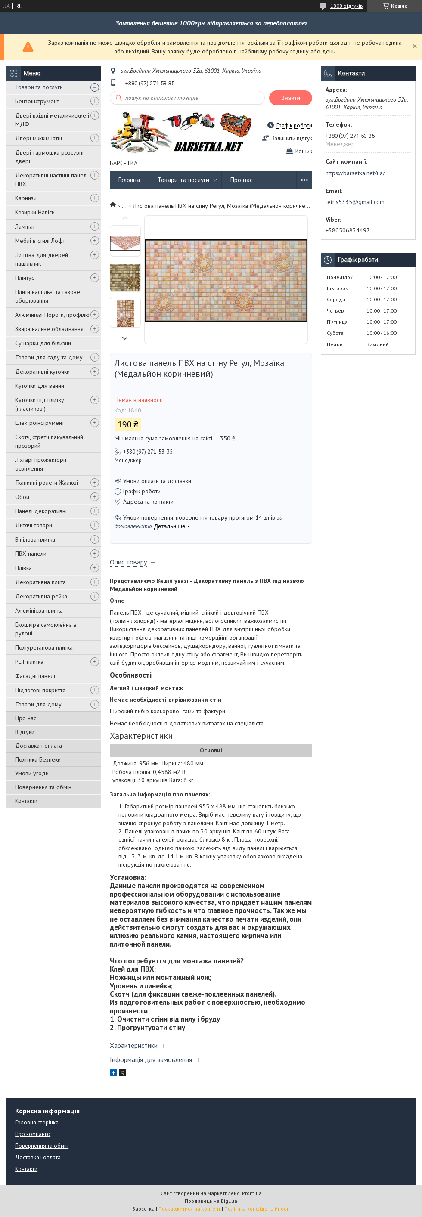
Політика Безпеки (38, 759)
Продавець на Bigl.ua (211, 1201)
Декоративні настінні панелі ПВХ (51, 179)
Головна (129, 180)
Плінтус (24, 278)
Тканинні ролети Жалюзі (46, 482)
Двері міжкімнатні (38, 138)
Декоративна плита (40, 582)
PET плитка (29, 662)
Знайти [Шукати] (290, 98)
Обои (22, 497)
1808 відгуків (346, 6)
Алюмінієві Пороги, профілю (52, 315)
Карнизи (26, 198)
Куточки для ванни (39, 386)
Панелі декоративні (41, 511)
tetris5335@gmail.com (355, 202)
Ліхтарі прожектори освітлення (40, 464)
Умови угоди (32, 773)
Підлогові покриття (40, 690)
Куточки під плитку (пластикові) (39, 404)
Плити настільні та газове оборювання (47, 296)
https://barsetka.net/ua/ (355, 173)
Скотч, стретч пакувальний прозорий (49, 441)
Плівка (23, 568)
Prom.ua (252, 1193)
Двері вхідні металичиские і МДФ (52, 119)
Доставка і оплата (38, 745)
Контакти (26, 801)
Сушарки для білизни (43, 343)
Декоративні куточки (42, 371)
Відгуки (24, 732)
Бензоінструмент (37, 101)
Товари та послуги (39, 87)
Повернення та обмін (43, 787)
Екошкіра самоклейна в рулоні (46, 629)
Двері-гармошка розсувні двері (49, 157)
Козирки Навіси (35, 212)
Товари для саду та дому (49, 357)
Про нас (25, 718)
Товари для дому (38, 704)
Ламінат (25, 226)
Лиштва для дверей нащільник (41, 259)
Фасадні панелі (35, 676)
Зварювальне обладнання (49, 329)
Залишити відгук (291, 138)
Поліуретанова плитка (44, 647)
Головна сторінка (37, 1122)
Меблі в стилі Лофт (40, 241)
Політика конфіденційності (257, 1208)
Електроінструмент (39, 423)
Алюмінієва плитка (39, 610)
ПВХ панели (31, 553)
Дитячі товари (33, 525)
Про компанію (32, 1134)
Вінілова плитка (35, 539)
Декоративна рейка (41, 596)
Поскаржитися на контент (189, 1208)
